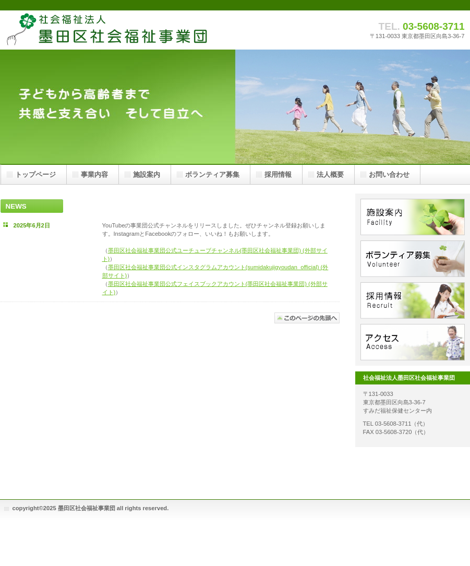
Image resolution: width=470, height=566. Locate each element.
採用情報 (412, 300)
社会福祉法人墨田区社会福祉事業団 (105, 30)
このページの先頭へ (307, 317)
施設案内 (412, 217)
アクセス (412, 342)
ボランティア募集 (412, 258)
